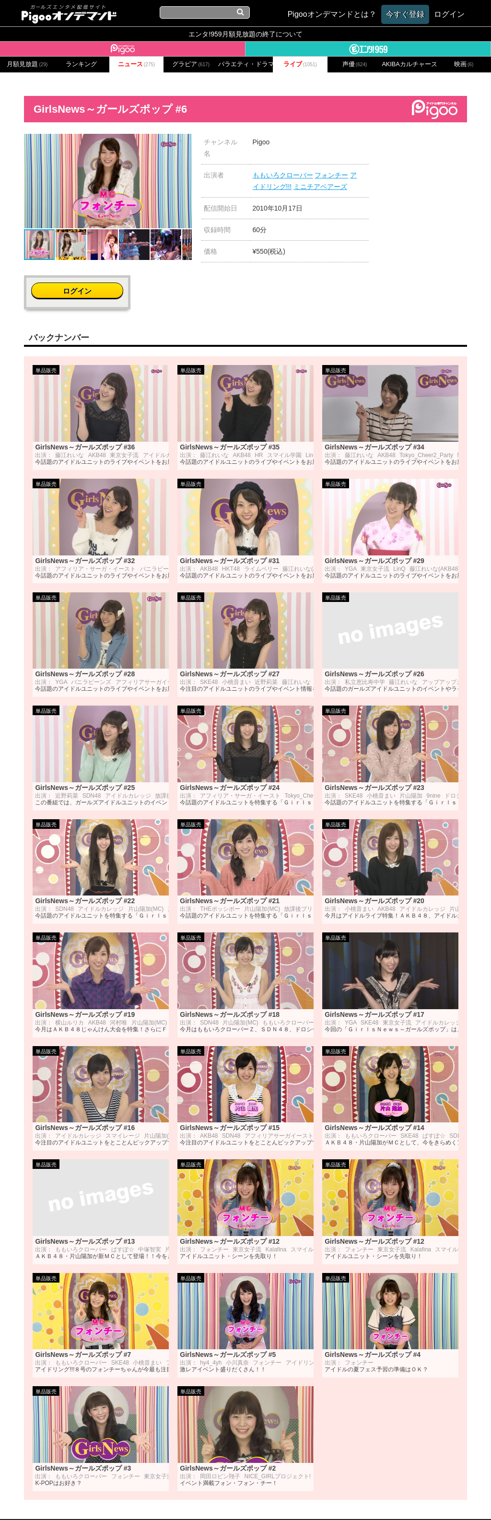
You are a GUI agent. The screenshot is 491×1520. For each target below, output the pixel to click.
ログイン (431, 147)
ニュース (136, 64)
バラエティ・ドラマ (245, 64)
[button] (183, 142)
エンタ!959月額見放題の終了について (245, 34)
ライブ (300, 64)
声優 (354, 64)
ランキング (81, 64)
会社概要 (93, 1500)
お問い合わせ (135, 1500)
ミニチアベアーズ (320, 186)
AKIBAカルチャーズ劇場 (409, 64)
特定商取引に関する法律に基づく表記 (302, 1500)
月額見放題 (27, 64)
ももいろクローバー (283, 175)
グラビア (191, 64)
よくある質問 (390, 1500)
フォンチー (331, 175)
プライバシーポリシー (199, 1500)
